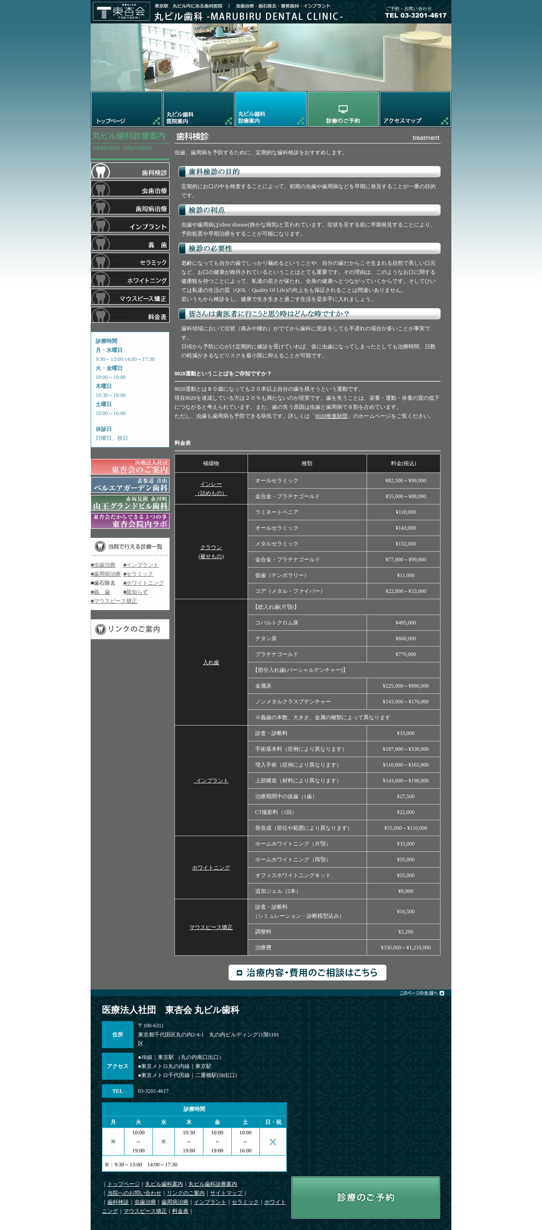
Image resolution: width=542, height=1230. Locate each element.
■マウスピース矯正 (114, 601)
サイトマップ (226, 1193)
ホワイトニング (211, 868)
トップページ (123, 1184)
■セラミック (138, 574)
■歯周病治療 (106, 574)
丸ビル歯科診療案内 (212, 1184)
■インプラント (141, 565)
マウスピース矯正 (211, 927)
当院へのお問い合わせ (134, 1193)
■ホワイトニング (143, 583)
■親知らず (135, 592)
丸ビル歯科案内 (164, 1184)
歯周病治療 (174, 1202)
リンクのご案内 (186, 1193)
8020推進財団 (331, 416)
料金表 (180, 1211)
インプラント (211, 780)
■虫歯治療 (103, 565)
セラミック (245, 1202)
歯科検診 (118, 1202)
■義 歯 (100, 592)
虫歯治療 (145, 1202)
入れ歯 (211, 662)
